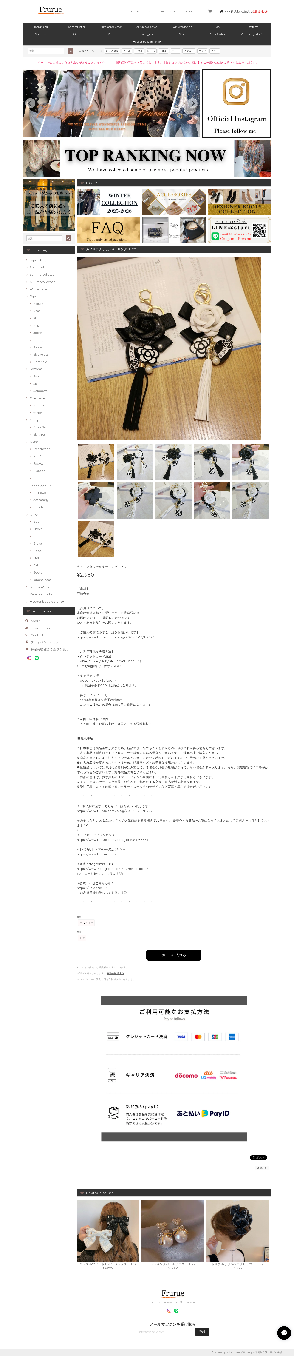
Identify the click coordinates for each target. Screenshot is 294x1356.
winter (37, 412)
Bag (36, 521)
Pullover (39, 347)
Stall (36, 558)
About (149, 11)
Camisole (40, 362)
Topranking (41, 27)
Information (168, 11)
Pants (37, 376)
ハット (215, 50)
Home (135, 11)
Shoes (37, 529)
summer (39, 405)
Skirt (36, 383)
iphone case (42, 580)
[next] (192, 103)
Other (182, 34)
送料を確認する (115, 972)
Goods (38, 507)
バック (203, 50)
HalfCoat (39, 456)
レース (151, 50)
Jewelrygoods (147, 34)
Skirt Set (39, 434)
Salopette (40, 391)
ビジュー (189, 50)
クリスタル (112, 50)
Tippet (37, 551)
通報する (262, 1167)
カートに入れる (174, 954)
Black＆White (218, 34)
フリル (139, 50)
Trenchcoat (41, 449)
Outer (111, 34)
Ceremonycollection (253, 34)
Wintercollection (182, 27)
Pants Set (40, 427)
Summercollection (111, 27)
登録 (202, 1331)
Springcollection (76, 27)
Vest (36, 311)
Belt (36, 565)
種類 (79, 916)
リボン (163, 50)
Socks (37, 572)
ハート (176, 50)
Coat (36, 478)
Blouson (39, 471)
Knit (36, 325)
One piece (41, 34)
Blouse (38, 303)
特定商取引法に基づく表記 (49, 649)
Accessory (40, 500)
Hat (35, 536)
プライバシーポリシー (46, 642)
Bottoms (253, 27)
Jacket (38, 332)
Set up (76, 34)
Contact (189, 11)
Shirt (36, 318)
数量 (79, 932)
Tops (217, 27)
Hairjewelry (41, 492)
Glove (37, 543)
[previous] (30, 103)
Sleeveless (40, 354)
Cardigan (40, 340)
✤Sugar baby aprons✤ (147, 41)
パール (127, 50)
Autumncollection (146, 27)
